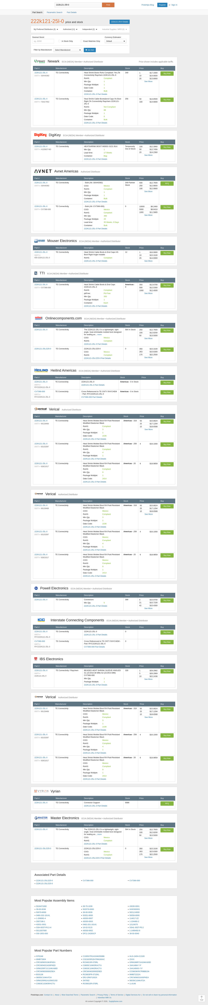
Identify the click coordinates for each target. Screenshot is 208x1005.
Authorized (71, 29)
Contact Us (48, 995)
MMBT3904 (41, 959)
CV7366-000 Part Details (91, 397)
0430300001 (134, 909)
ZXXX (131, 959)
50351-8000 (88, 915)
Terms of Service (116, 995)
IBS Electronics (50, 659)
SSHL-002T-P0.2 (136, 927)
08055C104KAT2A (44, 977)
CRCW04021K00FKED (45, 965)
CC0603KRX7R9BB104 (139, 971)
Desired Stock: (43, 39)
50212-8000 (134, 912)
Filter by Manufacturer (43, 50)
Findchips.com (40, 4)
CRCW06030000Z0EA (45, 971)
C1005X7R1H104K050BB (93, 956)
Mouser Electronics (77, 241)
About (57, 995)
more (99, 334)
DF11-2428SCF (89, 933)
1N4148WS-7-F (135, 968)
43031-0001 (41, 924)
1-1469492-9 (134, 930)
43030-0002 (88, 930)
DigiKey (69, 135)
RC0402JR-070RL (90, 962)
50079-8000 (41, 912)
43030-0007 (88, 918)
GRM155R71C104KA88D (46, 968)
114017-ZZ (134, 918)
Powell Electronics (73, 588)
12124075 (133, 924)
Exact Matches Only (90, 41)
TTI (61, 273)
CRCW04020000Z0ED (92, 971)
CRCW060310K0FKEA (45, 962)
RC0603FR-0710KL (91, 974)
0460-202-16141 (43, 915)
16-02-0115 (87, 927)
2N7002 (86, 980)
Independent (90, 29)
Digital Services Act (133, 995)
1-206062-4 (41, 918)
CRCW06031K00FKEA (139, 977)
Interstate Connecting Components (91, 620)
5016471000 (41, 906)
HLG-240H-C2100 (137, 956)
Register (162, 5)
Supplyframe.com (115, 1001)
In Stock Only (65, 41)
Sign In (174, 5)
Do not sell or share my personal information (160, 995)
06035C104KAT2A (137, 980)
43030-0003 (88, 921)
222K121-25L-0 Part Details (95, 94)
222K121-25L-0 (41, 73)
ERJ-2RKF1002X (90, 977)
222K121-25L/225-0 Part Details (97, 358)
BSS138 (39, 974)
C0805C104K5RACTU (92, 965)
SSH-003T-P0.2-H (43, 927)
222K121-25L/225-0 (43, 349)
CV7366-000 (40, 391)
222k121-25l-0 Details (119, 22)
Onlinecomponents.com (80, 318)
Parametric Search (88, 995)
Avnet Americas (67, 171)
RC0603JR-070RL (90, 983)
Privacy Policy (102, 995)
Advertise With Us (104, 998)
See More (148, 81)
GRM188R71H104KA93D (140, 962)
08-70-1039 (87, 906)
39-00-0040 (134, 933)
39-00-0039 (87, 912)
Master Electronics (78, 818)
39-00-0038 (41, 909)
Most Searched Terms (70, 995)
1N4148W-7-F (135, 965)
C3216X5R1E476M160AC (94, 959)
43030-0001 (134, 906)
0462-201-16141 (89, 924)
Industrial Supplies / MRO (115, 29)
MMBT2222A (134, 974)
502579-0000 (88, 909)
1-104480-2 (134, 921)
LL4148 (132, 983)
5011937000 (41, 930)
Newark (68, 61)
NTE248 (39, 956)
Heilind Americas (77, 370)
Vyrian (48, 791)
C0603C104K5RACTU (92, 968)
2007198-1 (40, 921)
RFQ (167, 184)
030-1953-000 (42, 933)
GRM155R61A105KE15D (46, 980)
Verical (57, 409)
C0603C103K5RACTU (45, 983)
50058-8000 (134, 915)
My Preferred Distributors (46, 29)
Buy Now (167, 74)
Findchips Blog (148, 5)
